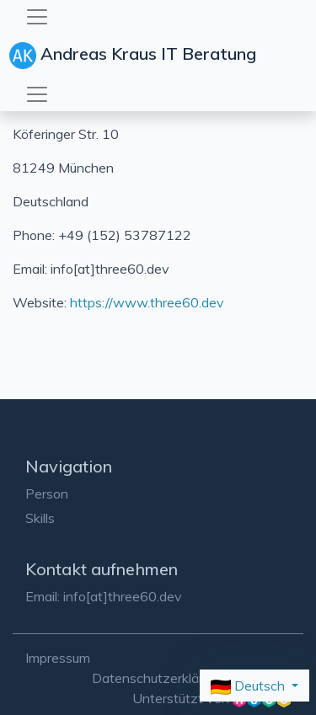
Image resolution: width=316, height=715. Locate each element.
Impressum (57, 657)
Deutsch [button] (249, 686)
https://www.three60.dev (147, 302)
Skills (40, 518)
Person (46, 493)
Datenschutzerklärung (158, 678)
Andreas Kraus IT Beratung (134, 55)
